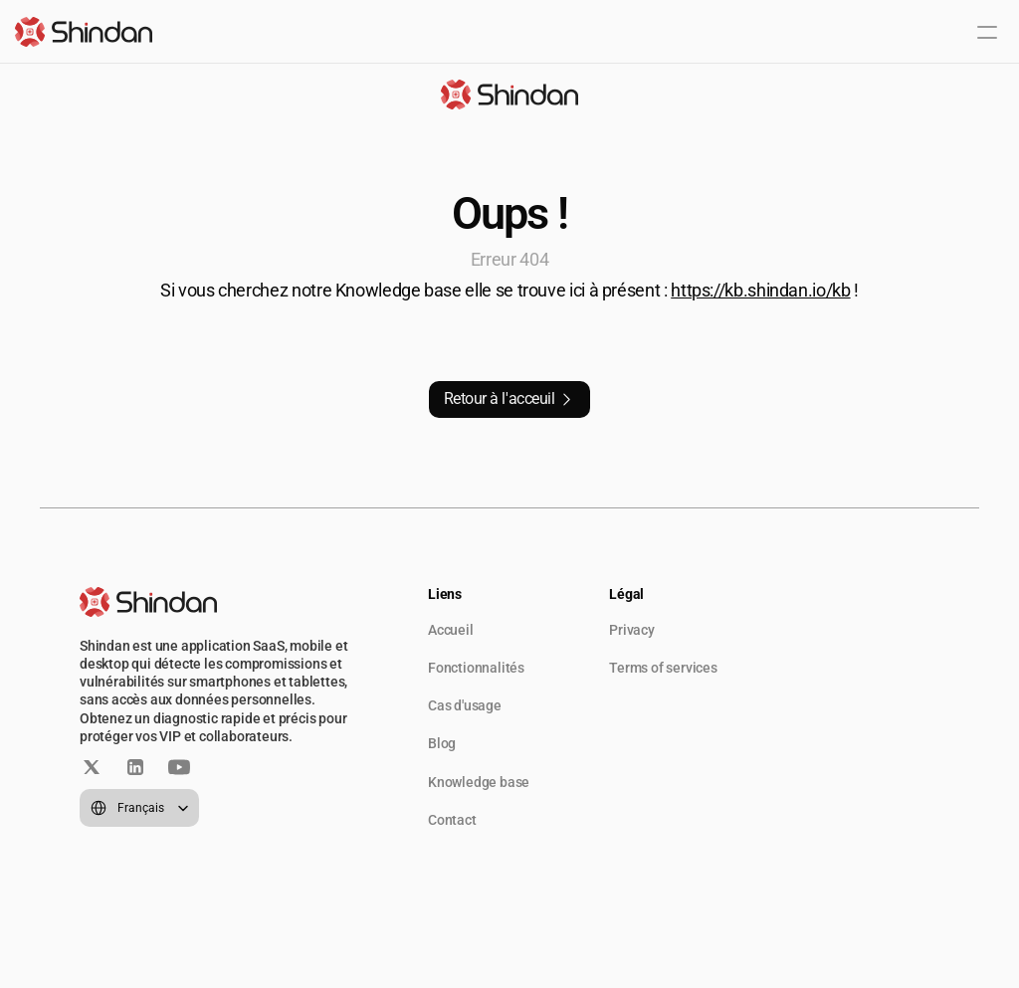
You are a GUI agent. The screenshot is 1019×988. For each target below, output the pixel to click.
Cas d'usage (465, 705)
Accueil (451, 630)
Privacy (632, 630)
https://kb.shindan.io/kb (760, 290)
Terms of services (663, 668)
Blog (442, 743)
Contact (452, 820)
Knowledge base (478, 782)
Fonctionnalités (476, 668)
